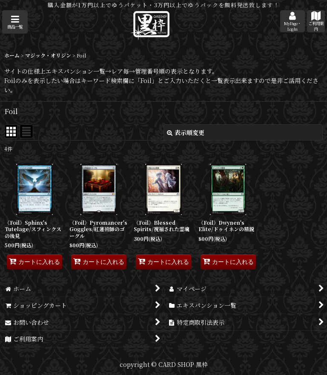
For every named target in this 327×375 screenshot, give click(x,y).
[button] (15, 22)
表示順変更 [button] (185, 132)
